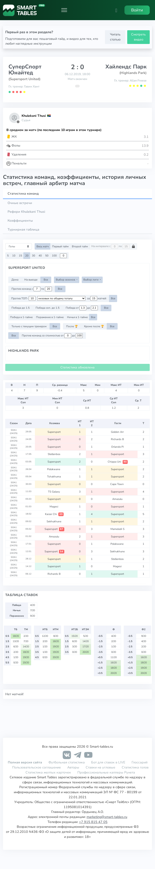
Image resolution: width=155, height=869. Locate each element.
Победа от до (82, 308)
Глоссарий (139, 762)
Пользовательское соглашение (36, 767)
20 (26, 255)
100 (54, 255)
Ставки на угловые (100, 767)
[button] (116, 10)
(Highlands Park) (133, 73)
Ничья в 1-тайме (77, 317)
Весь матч (43, 246)
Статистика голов (135, 767)
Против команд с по (31, 289)
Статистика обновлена (77, 367)
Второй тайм (80, 246)
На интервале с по (113, 246)
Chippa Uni (118, 461)
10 (13, 255)
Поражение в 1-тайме (50, 317)
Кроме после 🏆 (94, 326)
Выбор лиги (91, 279)
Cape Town (117, 484)
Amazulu (117, 499)
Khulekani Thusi (34, 116)
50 (46, 255)
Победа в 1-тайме (21, 317)
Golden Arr (117, 432)
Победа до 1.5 (20, 308)
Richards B (118, 439)
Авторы (73, 767)
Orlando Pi (117, 447)
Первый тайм (60, 246)
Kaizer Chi (54, 514)
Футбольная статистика (67, 762)
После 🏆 (72, 326)
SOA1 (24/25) (13, 432)
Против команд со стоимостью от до (52, 335)
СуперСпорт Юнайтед (24, 69)
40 (40, 255)
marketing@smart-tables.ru (107, 817)
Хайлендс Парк (126, 66)
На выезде (30, 279)
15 (20, 255)
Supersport (54, 432)
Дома (14, 279)
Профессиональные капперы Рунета (106, 772)
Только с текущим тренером (29, 326)
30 (33, 255)
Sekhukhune (54, 521)
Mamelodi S (117, 529)
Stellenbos (54, 454)
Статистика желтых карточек (48, 772)
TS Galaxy (54, 491)
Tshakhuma (54, 476)
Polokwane (54, 469)
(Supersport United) (24, 79)
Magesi (54, 506)
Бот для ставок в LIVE (108, 762)
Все (46, 279)
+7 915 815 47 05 (93, 822)
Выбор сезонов (66, 279)
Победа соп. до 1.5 (47, 308)
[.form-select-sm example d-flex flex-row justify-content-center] (61, 298)
